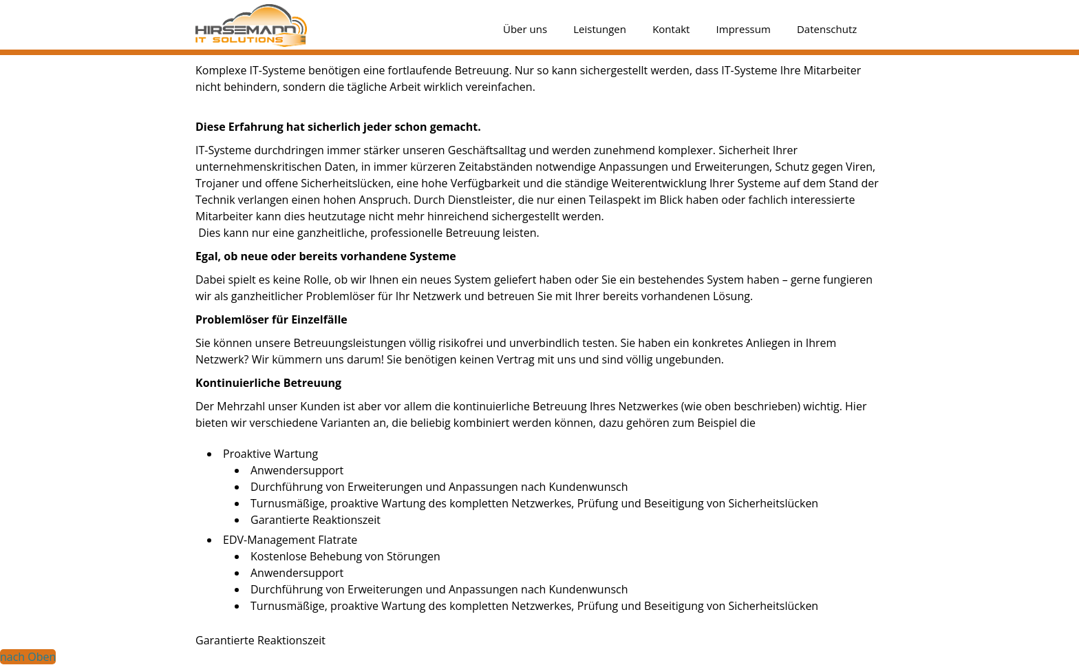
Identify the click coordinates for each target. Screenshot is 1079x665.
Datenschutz (827, 29)
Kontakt (671, 29)
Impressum (743, 29)
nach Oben (28, 656)
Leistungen (599, 29)
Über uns (525, 29)
